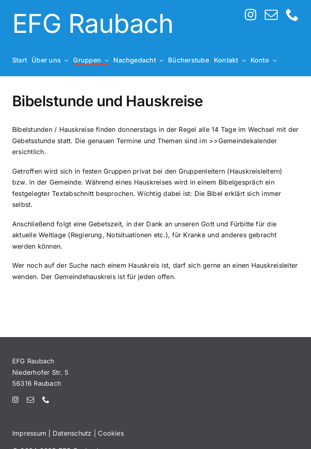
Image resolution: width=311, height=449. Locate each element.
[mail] (271, 14)
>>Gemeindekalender (243, 141)
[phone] (292, 14)
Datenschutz (72, 433)
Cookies (111, 433)
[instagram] (250, 14)
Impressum (29, 433)
